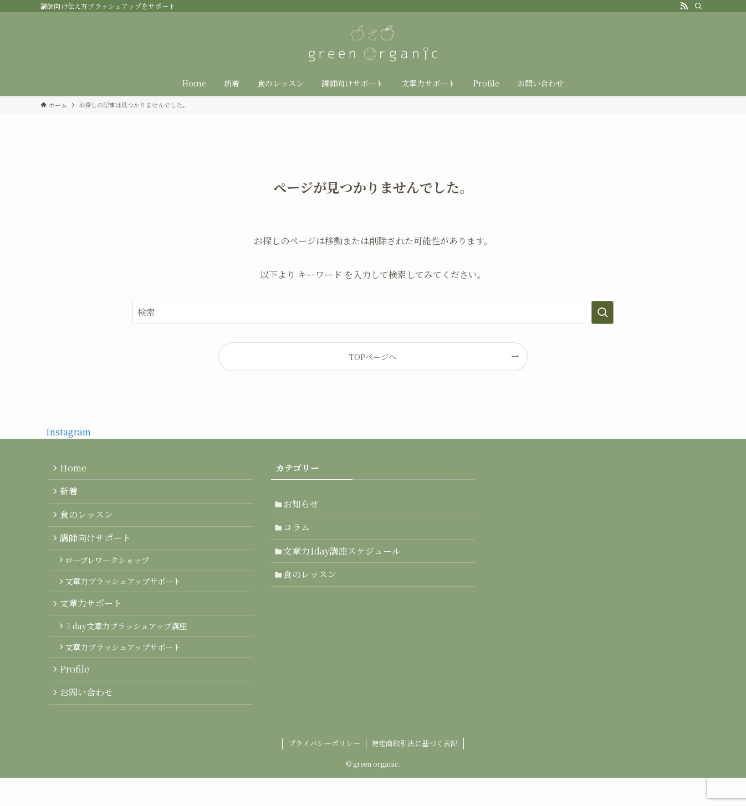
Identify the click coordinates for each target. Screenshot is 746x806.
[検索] (698, 6)
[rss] (684, 6)
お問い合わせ (89, 721)
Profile (77, 695)
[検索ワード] (373, 312)
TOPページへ (372, 356)
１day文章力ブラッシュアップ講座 (130, 646)
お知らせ (304, 505)
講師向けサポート (98, 547)
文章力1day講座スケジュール (345, 557)
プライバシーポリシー (324, 771)
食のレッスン (89, 521)
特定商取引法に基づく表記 (414, 771)
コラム (300, 531)
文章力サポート (94, 621)
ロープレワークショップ (111, 572)
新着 (71, 495)
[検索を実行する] (602, 312)
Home (76, 469)
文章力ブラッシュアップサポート (127, 596)
